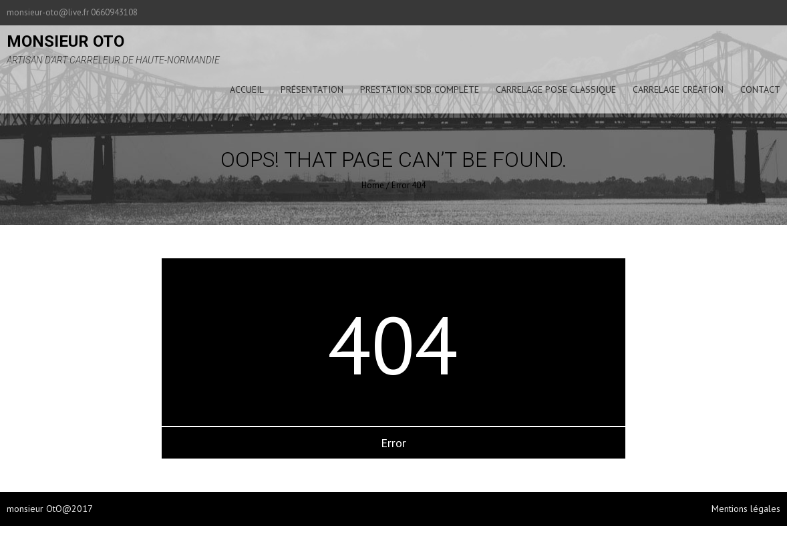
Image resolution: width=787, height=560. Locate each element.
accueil (247, 89)
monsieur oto (65, 41)
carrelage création (678, 89)
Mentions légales (746, 509)
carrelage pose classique (556, 89)
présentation (312, 89)
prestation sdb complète (419, 89)
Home (372, 185)
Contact (760, 89)
